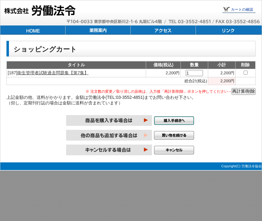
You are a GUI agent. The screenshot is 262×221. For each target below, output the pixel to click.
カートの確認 (242, 9)
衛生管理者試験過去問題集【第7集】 (53, 72)
